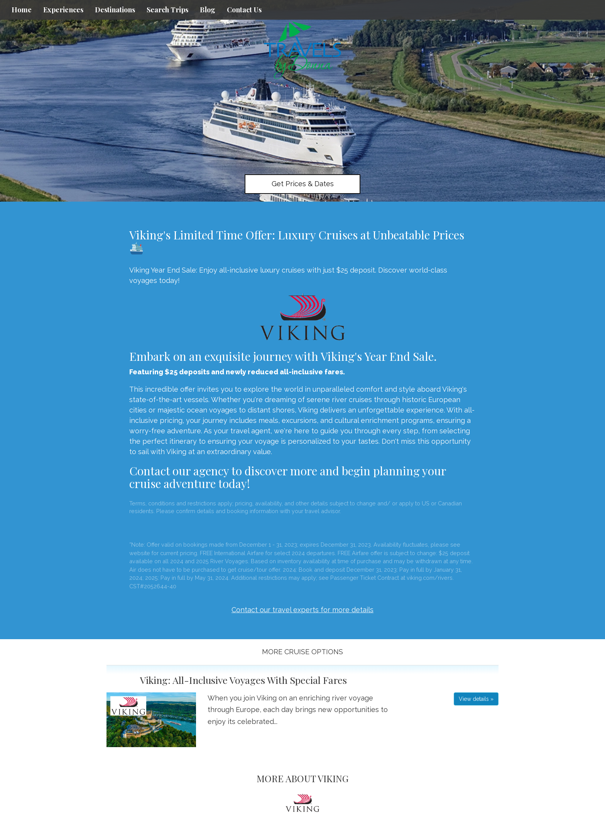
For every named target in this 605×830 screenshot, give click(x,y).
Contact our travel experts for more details (302, 610)
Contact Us (244, 9)
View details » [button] (476, 699)
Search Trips (167, 9)
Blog (207, 9)
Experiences (63, 9)
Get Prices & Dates (303, 184)
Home (22, 9)
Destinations (115, 9)
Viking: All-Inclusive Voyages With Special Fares (243, 679)
